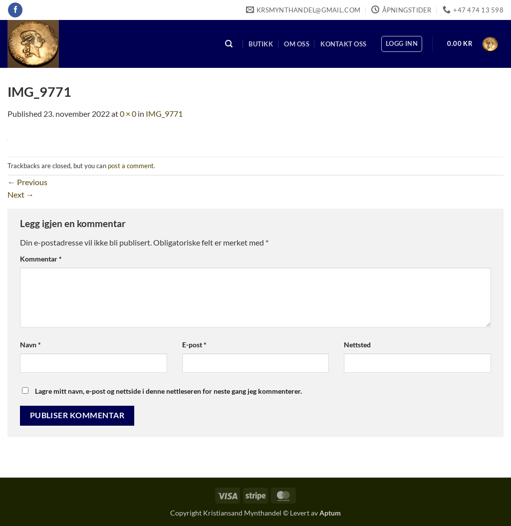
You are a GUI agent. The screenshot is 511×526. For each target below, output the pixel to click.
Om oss (296, 44)
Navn (30, 344)
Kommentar (41, 259)
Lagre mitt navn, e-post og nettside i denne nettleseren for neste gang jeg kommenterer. (168, 391)
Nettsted (357, 344)
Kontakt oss (343, 44)
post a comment (131, 166)
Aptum (330, 513)
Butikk (261, 44)
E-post (194, 344)
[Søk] (229, 44)
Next (20, 194)
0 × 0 (128, 113)
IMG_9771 (164, 113)
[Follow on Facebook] (15, 9)
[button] (401, 44)
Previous (27, 182)
